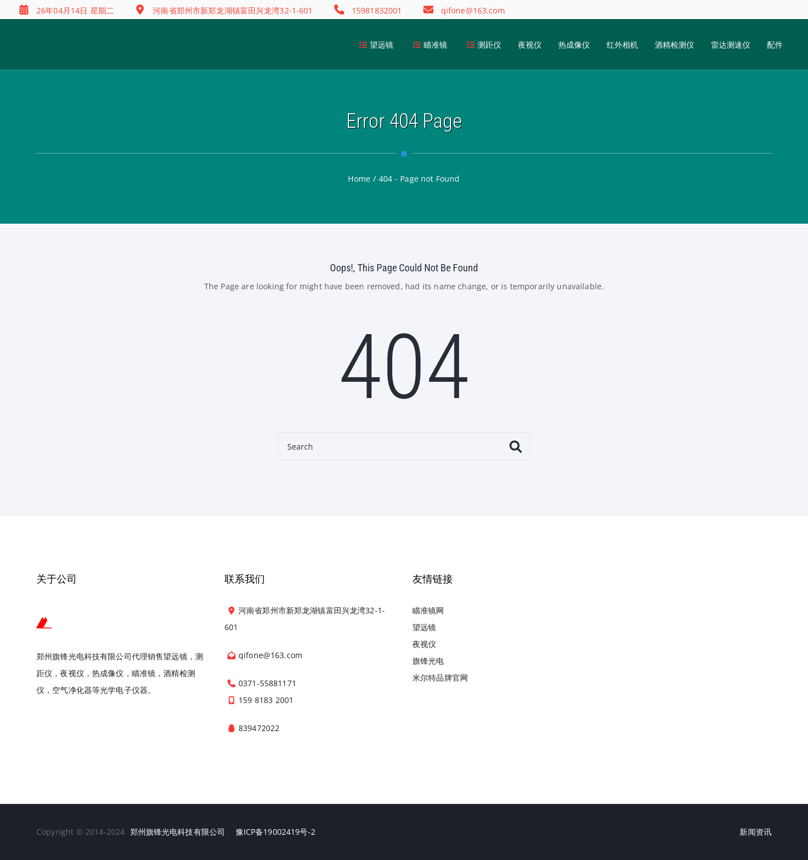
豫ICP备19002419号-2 (275, 831)
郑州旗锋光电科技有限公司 (178, 831)
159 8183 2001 (265, 700)
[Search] (404, 446)
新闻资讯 (756, 831)
